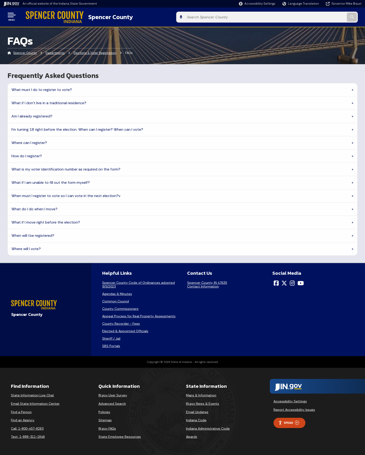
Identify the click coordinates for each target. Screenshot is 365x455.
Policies (104, 411)
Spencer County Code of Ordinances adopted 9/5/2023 (138, 284)
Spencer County (102, 16)
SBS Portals (111, 345)
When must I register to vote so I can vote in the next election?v (65, 194)
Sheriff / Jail (111, 337)
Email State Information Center (35, 403)
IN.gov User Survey (112, 394)
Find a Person (21, 411)
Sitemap (105, 419)
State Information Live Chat (32, 394)
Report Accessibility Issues (294, 409)
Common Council (115, 300)
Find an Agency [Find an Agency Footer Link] (22, 419)
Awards (191, 436)
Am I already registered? (31, 115)
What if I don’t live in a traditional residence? (48, 102)
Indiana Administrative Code (208, 427)
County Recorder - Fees (121, 323)
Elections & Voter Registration (95, 52)
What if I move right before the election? (45, 221)
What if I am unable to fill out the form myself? (50, 181)
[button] (257, 3)
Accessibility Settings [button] (290, 400)
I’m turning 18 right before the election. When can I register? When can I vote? (77, 128)
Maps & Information (201, 394)
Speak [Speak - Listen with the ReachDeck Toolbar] (288, 422)
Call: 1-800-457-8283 (27, 427)
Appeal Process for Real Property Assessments (139, 315)
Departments (55, 52)
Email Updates (197, 411)
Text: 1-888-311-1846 (28, 436)
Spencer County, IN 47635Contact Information (207, 284)
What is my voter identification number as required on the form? (65, 168)
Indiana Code (196, 419)
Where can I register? (29, 141)
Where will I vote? (26, 247)
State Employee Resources (119, 436)
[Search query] (320, 16)
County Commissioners (120, 308)
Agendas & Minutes (117, 293)
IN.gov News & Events (202, 403)
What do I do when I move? (34, 208)
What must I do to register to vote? (41, 88)
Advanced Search (112, 403)
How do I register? (26, 155)
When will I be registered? (32, 234)
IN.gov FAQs (107, 427)
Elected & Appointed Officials (125, 330)
